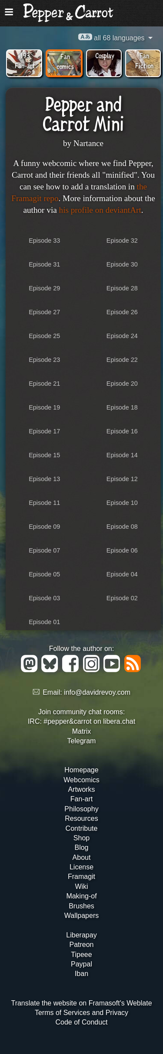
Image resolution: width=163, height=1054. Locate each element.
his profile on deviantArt (100, 210)
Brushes (81, 906)
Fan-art (81, 799)
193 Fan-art (25, 60)
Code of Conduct (81, 1022)
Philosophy (81, 809)
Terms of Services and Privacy (81, 1012)
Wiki (81, 886)
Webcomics (81, 780)
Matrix (81, 731)
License (81, 867)
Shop (81, 838)
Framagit (81, 876)
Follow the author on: (81, 648)
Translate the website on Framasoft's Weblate (81, 1003)
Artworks (81, 789)
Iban (81, 973)
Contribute (82, 828)
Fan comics (65, 61)
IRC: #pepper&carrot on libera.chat (81, 721)
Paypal (81, 964)
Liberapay (81, 935)
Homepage (81, 770)
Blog (81, 847)
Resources (81, 818)
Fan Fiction (144, 60)
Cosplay (104, 55)
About (82, 857)
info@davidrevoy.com (97, 692)
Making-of (81, 896)
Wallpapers (81, 915)
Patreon (81, 944)
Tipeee (81, 954)
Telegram (81, 741)
